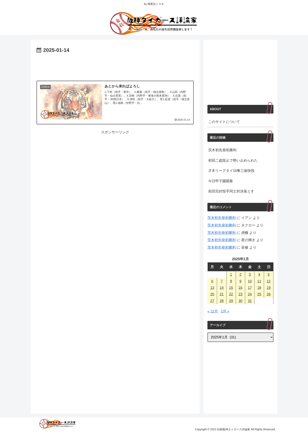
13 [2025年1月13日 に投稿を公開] (212, 288)
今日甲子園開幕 (220, 181)
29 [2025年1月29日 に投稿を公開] (231, 301)
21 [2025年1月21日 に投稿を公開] (222, 294)
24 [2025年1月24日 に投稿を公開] (250, 294)
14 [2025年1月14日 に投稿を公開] (222, 288)
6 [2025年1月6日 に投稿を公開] (212, 281)
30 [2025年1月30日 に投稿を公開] (240, 301)
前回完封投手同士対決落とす (231, 191)
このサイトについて (224, 122)
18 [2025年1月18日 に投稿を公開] (259, 288)
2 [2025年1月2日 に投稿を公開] (240, 275)
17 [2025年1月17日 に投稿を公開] (250, 288)
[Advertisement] (115, 65)
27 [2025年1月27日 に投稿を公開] (212, 301)
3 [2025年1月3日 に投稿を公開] (250, 275)
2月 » (225, 311)
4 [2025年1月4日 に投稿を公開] (259, 275)
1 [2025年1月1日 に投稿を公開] (231, 275)
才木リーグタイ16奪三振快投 (231, 171)
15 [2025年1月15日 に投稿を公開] (231, 288)
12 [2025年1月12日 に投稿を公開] (269, 281)
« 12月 (212, 311)
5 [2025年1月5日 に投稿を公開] (269, 275)
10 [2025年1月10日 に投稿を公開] (250, 281)
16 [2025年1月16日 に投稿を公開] (240, 288)
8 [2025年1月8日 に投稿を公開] (231, 281)
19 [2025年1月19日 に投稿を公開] (269, 288)
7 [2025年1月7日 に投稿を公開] (222, 281)
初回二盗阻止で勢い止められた (233, 160)
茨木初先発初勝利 (222, 150)
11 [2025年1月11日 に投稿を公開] (259, 281)
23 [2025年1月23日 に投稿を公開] (240, 294)
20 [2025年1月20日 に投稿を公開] (212, 294)
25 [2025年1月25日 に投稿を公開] (259, 294)
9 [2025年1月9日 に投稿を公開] (240, 281)
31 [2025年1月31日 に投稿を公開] (250, 301)
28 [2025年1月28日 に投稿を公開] (222, 301)
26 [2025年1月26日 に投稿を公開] (269, 294)
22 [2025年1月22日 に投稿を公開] (231, 294)
